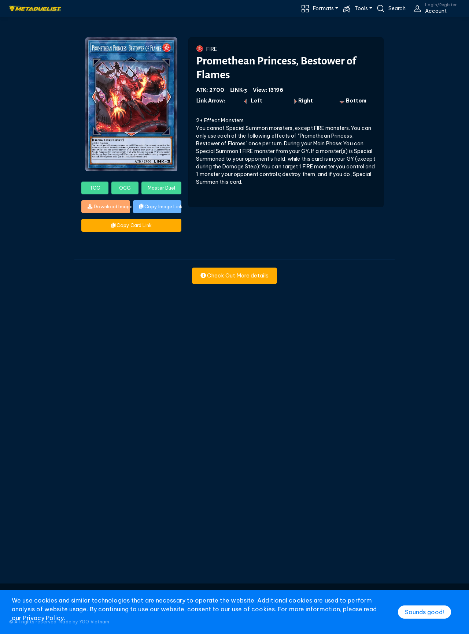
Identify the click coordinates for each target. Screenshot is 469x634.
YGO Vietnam (94, 621)
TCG (95, 188)
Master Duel (161, 188)
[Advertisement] (234, 474)
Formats (323, 8)
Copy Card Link (131, 225)
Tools (361, 8)
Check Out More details (234, 275)
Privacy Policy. (44, 618)
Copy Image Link (160, 206)
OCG (125, 188)
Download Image (109, 206)
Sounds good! (424, 612)
